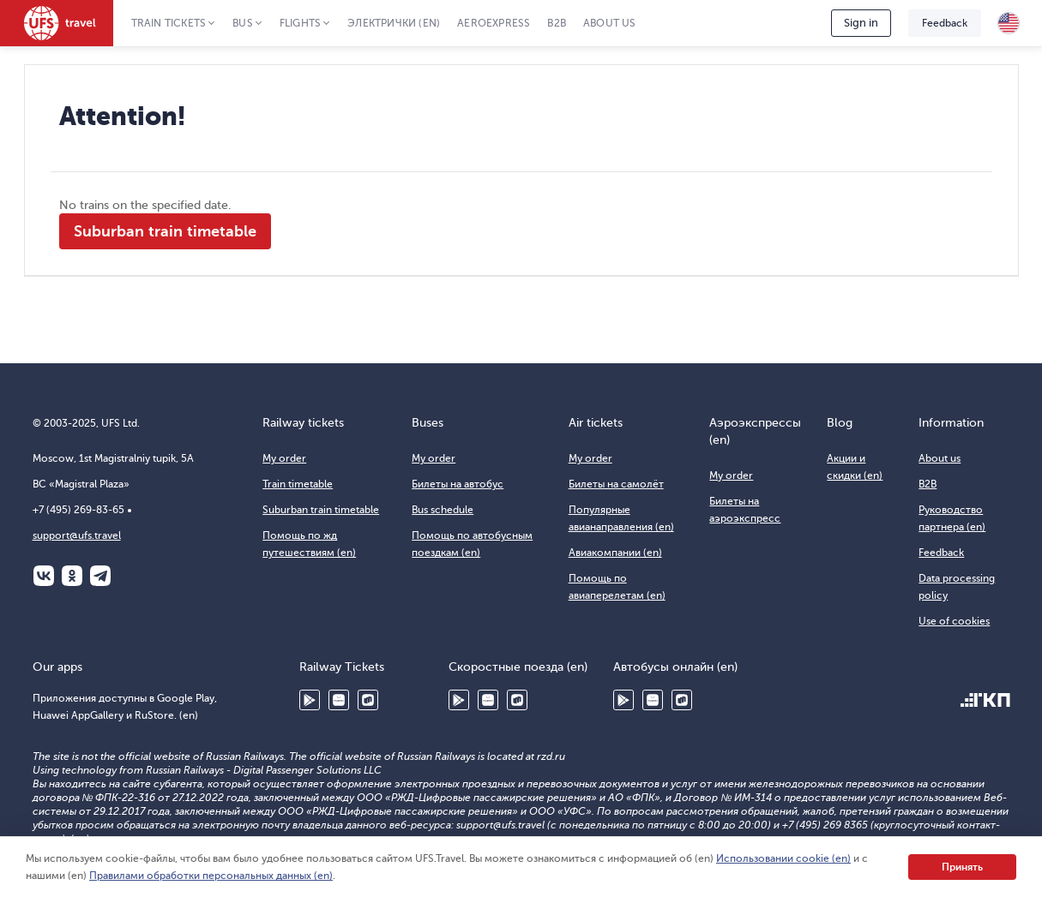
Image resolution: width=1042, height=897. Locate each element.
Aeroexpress (493, 23)
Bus (242, 23)
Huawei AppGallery (338, 700)
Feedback (944, 23)
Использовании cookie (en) (783, 858)
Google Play (309, 700)
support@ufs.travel (77, 535)
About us (609, 23)
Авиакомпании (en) (615, 553)
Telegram (100, 576)
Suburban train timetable (165, 231)
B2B (556, 23)
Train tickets (169, 23)
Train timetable (297, 484)
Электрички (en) (393, 23)
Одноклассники (72, 576)
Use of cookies (954, 621)
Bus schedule (442, 510)
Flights (300, 23)
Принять (962, 867)
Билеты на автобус (457, 484)
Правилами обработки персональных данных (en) (211, 876)
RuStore (368, 700)
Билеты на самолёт (616, 484)
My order (284, 458)
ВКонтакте (44, 576)
